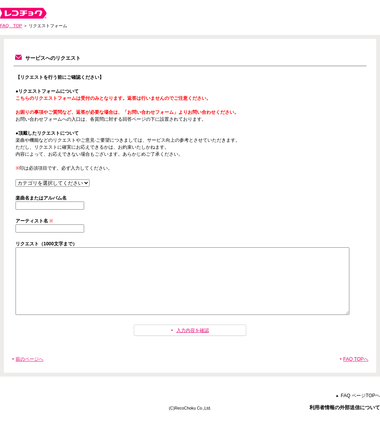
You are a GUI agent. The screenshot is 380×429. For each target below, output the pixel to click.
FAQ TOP (11, 25)
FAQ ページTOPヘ (360, 409)
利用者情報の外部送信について (344, 421)
